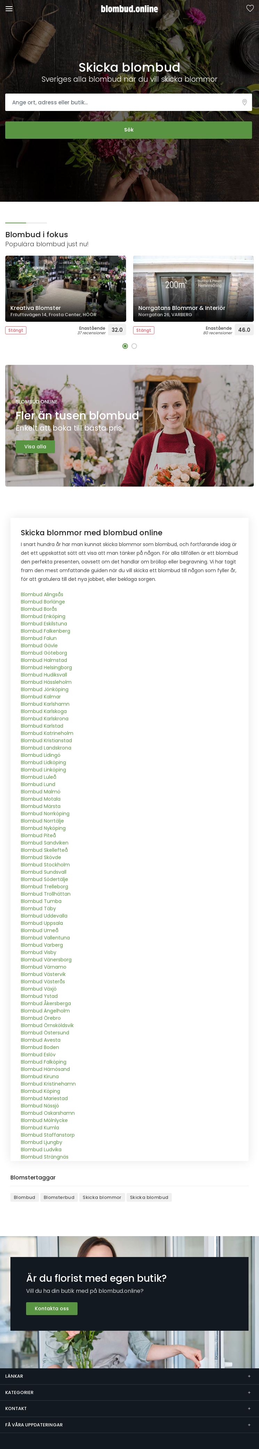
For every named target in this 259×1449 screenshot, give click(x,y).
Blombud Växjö (39, 988)
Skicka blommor (102, 1197)
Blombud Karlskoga (44, 711)
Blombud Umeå (39, 930)
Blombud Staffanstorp (48, 1134)
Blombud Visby (38, 952)
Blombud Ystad (39, 996)
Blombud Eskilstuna (44, 623)
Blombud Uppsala (42, 923)
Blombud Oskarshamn (48, 1113)
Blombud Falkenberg (45, 630)
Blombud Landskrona (46, 747)
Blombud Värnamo (43, 966)
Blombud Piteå (38, 835)
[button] (125, 346)
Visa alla (35, 446)
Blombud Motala (40, 798)
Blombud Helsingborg (46, 667)
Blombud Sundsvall (43, 871)
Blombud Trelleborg (44, 886)
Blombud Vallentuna (45, 937)
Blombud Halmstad (44, 660)
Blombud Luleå (38, 777)
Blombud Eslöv (38, 1054)
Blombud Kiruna (40, 1076)
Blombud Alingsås (42, 594)
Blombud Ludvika (41, 1149)
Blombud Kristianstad (46, 740)
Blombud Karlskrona (44, 718)
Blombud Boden (40, 1047)
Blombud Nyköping (43, 828)
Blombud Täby (38, 908)
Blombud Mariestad (44, 1098)
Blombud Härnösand (45, 1069)
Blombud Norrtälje (42, 820)
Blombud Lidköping (43, 762)
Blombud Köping (40, 1091)
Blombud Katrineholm (47, 733)
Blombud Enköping (43, 616)
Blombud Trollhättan (46, 893)
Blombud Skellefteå (44, 850)
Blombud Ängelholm (45, 1010)
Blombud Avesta (40, 1039)
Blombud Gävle (39, 645)
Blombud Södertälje (44, 879)
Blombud (24, 1197)
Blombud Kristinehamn (48, 1083)
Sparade (250, 9)
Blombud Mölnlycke (44, 1120)
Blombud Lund (38, 784)
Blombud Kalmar (41, 696)
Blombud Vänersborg (46, 959)
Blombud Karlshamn (45, 704)
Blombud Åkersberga (46, 1003)
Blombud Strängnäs (44, 1156)
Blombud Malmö (40, 791)
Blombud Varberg (42, 945)
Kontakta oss (52, 1308)
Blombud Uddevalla (44, 915)
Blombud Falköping (43, 1061)
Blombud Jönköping (44, 689)
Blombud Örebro (41, 1018)
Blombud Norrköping (45, 813)
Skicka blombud (149, 1197)
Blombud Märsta (40, 806)
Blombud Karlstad (42, 725)
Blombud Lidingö (40, 755)
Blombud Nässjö (40, 1105)
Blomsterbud (59, 1197)
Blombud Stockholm (45, 864)
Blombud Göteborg (44, 652)
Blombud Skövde (41, 857)
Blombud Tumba (41, 901)
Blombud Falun (39, 638)
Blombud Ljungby (41, 1142)
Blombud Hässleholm (46, 682)
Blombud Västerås (43, 981)
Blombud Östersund (45, 1032)
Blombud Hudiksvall (44, 674)
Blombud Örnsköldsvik (47, 1025)
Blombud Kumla (40, 1127)
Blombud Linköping (43, 769)
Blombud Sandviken (44, 842)
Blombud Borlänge (43, 601)
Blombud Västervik (43, 974)
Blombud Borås (39, 609)
